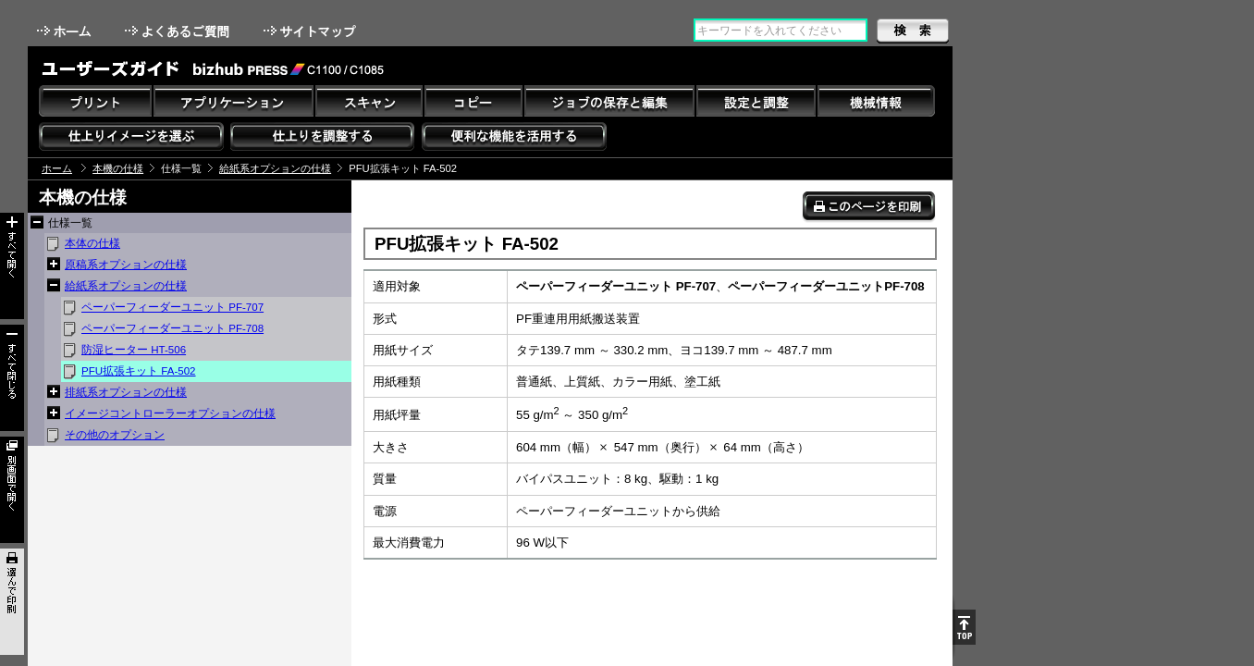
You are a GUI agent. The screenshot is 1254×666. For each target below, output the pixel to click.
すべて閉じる (12, 378)
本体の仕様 (92, 243)
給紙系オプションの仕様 (275, 168)
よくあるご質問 (179, 31)
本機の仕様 (117, 168)
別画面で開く (12, 490)
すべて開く (12, 266)
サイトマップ (311, 31)
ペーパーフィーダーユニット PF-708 (172, 328)
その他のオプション (115, 434)
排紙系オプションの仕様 (126, 392)
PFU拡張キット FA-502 (138, 370)
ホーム (66, 31)
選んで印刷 (12, 602)
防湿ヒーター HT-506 (133, 349)
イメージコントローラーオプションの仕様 (170, 413)
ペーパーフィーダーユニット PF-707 (172, 307)
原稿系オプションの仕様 (126, 264)
